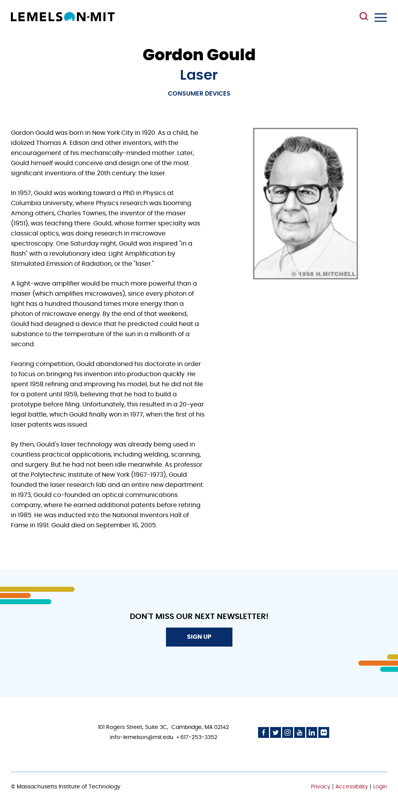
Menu (380, 17)
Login (380, 787)
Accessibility (351, 787)
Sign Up (199, 637)
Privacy (320, 787)
